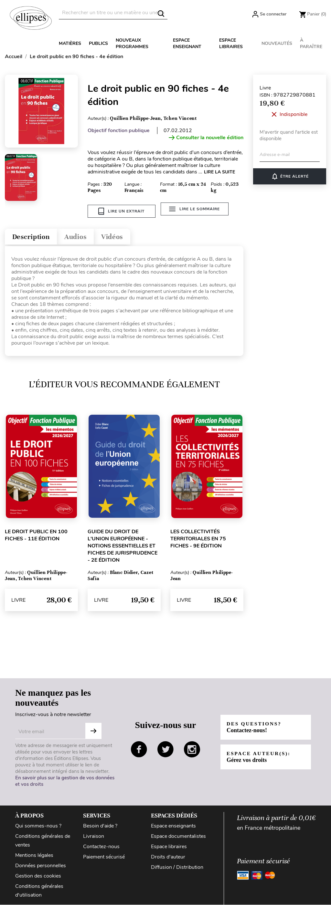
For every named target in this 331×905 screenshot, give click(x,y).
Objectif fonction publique (119, 130)
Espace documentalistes (178, 836)
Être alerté (290, 176)
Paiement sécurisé (104, 857)
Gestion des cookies (38, 876)
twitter (165, 750)
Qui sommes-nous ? (38, 826)
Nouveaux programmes (132, 43)
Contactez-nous (101, 846)
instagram (192, 750)
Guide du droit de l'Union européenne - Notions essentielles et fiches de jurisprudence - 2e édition (122, 546)
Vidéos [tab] (122, 236)
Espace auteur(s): (259, 757)
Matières (70, 43)
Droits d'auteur (168, 857)
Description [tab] (33, 236)
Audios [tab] (82, 236)
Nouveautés (277, 43)
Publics (98, 43)
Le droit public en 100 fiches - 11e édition (36, 535)
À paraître (311, 43)
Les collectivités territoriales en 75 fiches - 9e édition (198, 539)
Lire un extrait (121, 211)
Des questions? (255, 727)
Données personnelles (40, 865)
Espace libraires (231, 43)
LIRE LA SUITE (219, 172)
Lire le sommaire (195, 211)
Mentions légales (34, 855)
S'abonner (93, 731)
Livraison (93, 836)
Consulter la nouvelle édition (206, 137)
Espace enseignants (173, 826)
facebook (139, 750)
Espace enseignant (187, 43)
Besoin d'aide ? (100, 826)
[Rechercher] (113, 12)
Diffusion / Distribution (177, 867)
